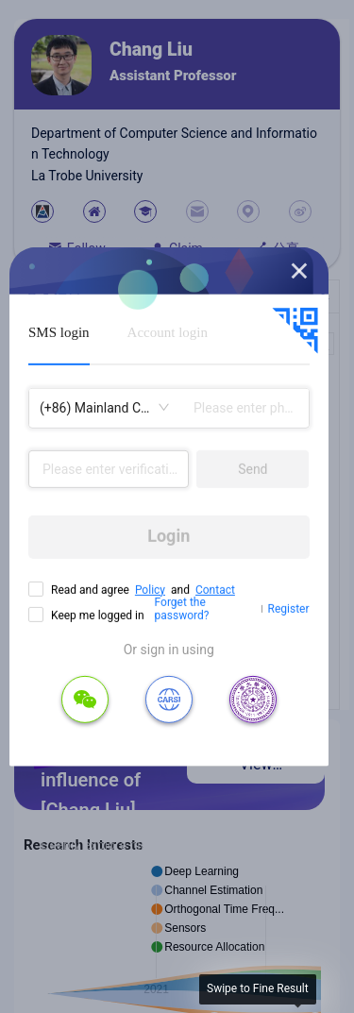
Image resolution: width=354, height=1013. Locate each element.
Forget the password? (182, 609)
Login (168, 536)
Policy (150, 589)
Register (289, 609)
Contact (215, 589)
